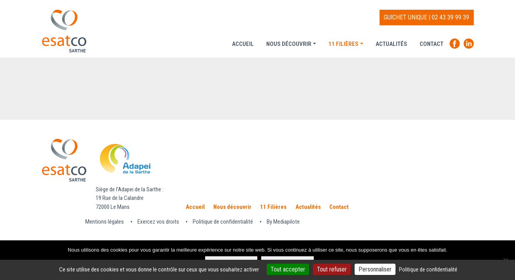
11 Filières (344, 43)
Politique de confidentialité (223, 221)
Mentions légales (104, 221)
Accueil (243, 43)
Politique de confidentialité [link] (428, 269)
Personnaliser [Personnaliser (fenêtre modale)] (375, 269)
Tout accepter (288, 269)
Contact (431, 43)
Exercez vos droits (158, 221)
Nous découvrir (288, 43)
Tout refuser (332, 269)
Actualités (391, 43)
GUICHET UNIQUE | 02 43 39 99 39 (426, 17)
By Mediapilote (283, 221)
